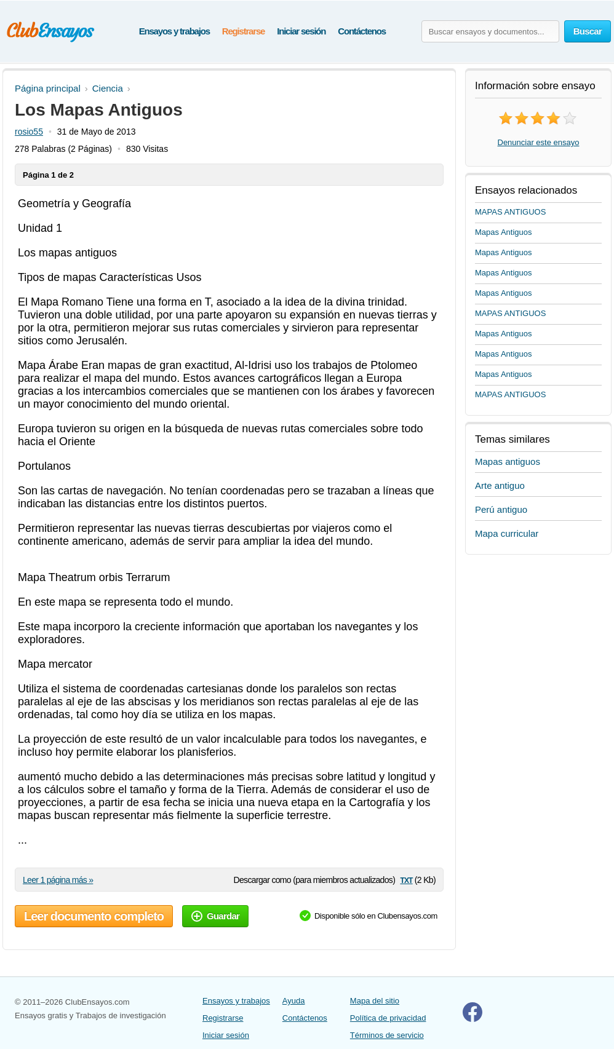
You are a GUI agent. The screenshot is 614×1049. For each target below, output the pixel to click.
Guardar (215, 916)
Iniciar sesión (301, 31)
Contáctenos (362, 31)
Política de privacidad (388, 1018)
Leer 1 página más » (58, 880)
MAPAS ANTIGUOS (510, 211)
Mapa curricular (506, 533)
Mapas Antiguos (503, 232)
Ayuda (293, 1000)
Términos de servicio (387, 1035)
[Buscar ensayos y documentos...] (490, 31)
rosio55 (29, 132)
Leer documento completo (94, 916)
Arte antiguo (500, 485)
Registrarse (243, 31)
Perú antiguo (501, 509)
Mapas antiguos (507, 461)
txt (406, 879)
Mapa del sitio (374, 1000)
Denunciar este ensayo (539, 142)
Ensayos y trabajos (174, 31)
